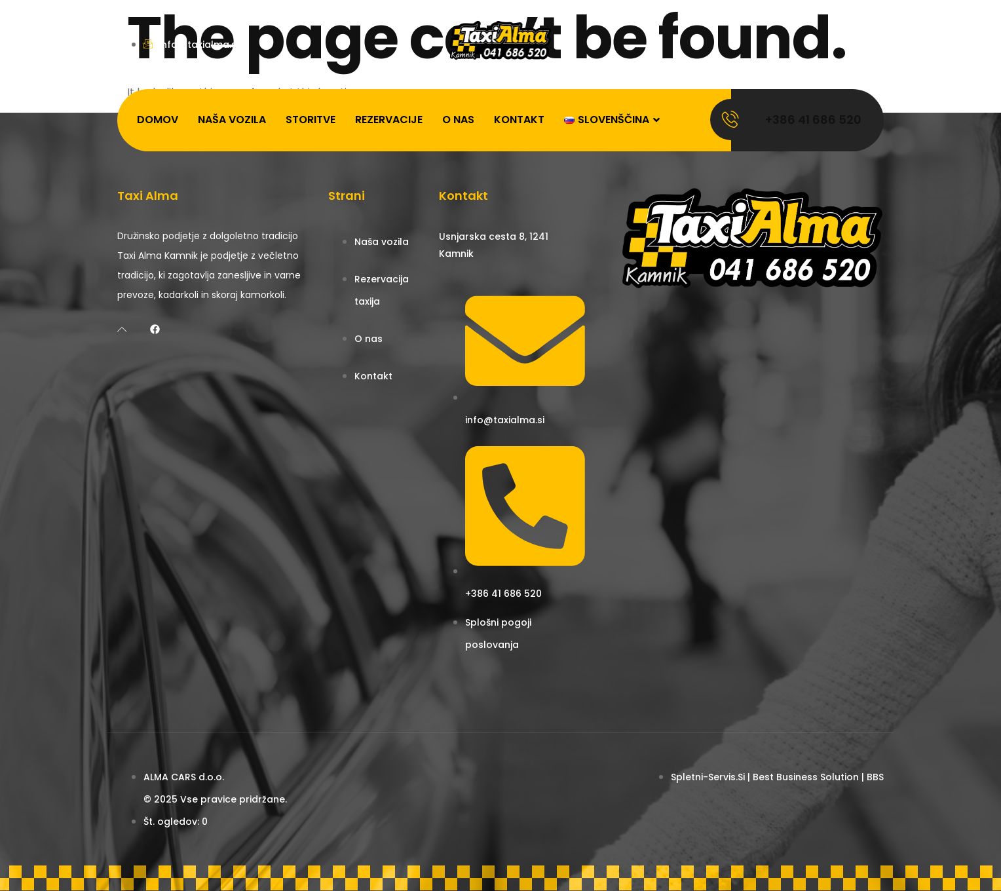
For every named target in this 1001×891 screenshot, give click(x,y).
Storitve (310, 119)
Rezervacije (389, 119)
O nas (458, 119)
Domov (157, 119)
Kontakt (519, 119)
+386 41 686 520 (813, 119)
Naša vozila (232, 119)
